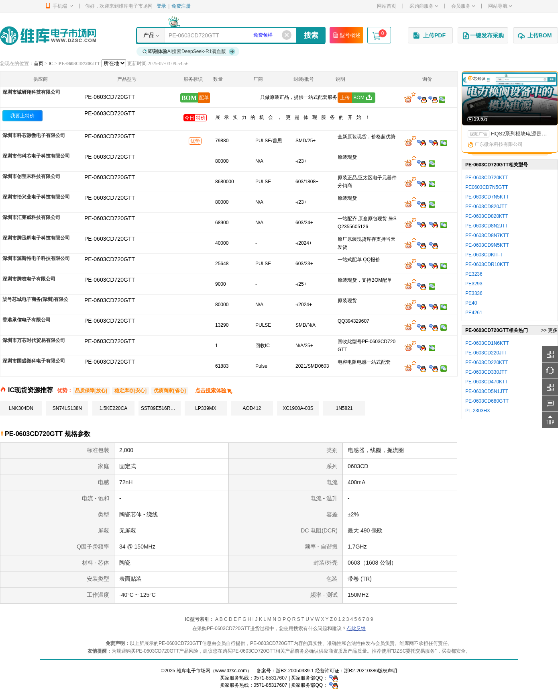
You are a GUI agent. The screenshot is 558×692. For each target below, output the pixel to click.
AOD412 (251, 408)
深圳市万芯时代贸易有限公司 (33, 340)
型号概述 (346, 35)
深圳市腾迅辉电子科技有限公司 (36, 238)
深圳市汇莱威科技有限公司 (31, 217)
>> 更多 (549, 330)
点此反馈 (356, 628)
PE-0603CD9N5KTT (487, 245)
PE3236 (474, 274)
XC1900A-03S (298, 408)
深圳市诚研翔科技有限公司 (31, 92)
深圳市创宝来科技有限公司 (31, 176)
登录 (161, 6)
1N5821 (344, 408)
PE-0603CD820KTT (486, 216)
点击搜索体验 (214, 390)
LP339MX (205, 408)
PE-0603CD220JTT (486, 353)
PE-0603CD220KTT (486, 362)
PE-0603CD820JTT (486, 206)
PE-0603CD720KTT (486, 177)
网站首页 (386, 6)
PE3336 (474, 293)
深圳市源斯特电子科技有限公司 (36, 258)
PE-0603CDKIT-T (484, 255)
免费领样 (263, 35)
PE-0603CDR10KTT (487, 264)
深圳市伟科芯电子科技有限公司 (36, 156)
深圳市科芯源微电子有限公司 (33, 135)
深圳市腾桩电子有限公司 (28, 279)
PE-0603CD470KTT (486, 382)
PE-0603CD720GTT (109, 113)
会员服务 (463, 6)
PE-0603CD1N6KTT (487, 343)
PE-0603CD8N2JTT (486, 226)
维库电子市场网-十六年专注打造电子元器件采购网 (48, 35)
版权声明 (387, 671)
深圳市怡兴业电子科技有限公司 (36, 197)
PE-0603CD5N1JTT (486, 391)
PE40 (471, 303)
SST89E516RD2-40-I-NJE (161, 408)
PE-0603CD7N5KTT (487, 197)
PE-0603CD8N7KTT (487, 235)
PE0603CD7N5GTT (486, 187)
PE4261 (474, 312)
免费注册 (181, 6)
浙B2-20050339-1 (295, 671)
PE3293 (474, 284)
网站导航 (500, 6)
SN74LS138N (67, 408)
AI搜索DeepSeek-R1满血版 (189, 51)
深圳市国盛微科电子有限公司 (33, 361)
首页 (38, 63)
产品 (149, 35)
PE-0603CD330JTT (486, 372)
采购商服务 (423, 6)
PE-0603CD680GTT (487, 401)
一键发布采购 (483, 36)
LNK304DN (21, 408)
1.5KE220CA (113, 408)
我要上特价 (22, 116)
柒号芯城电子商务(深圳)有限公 (35, 299)
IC (51, 63)
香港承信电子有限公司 (26, 320)
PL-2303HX (477, 411)
